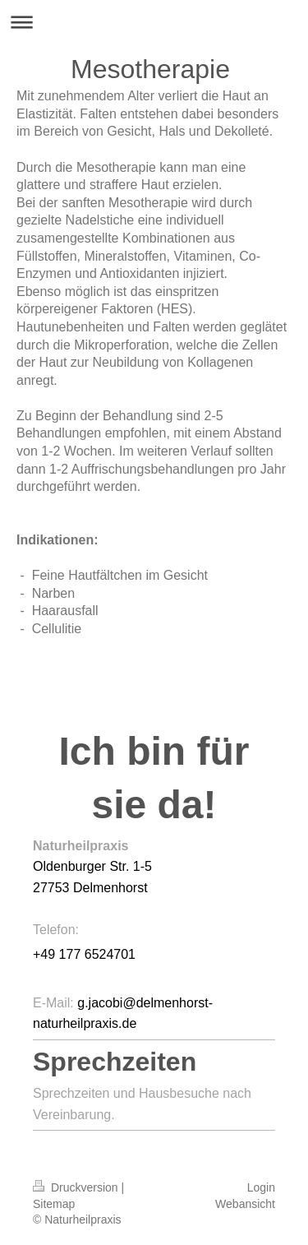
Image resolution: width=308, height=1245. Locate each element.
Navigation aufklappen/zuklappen (154, 21)
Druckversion (77, 1187)
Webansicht (245, 1203)
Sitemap (54, 1203)
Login (261, 1187)
